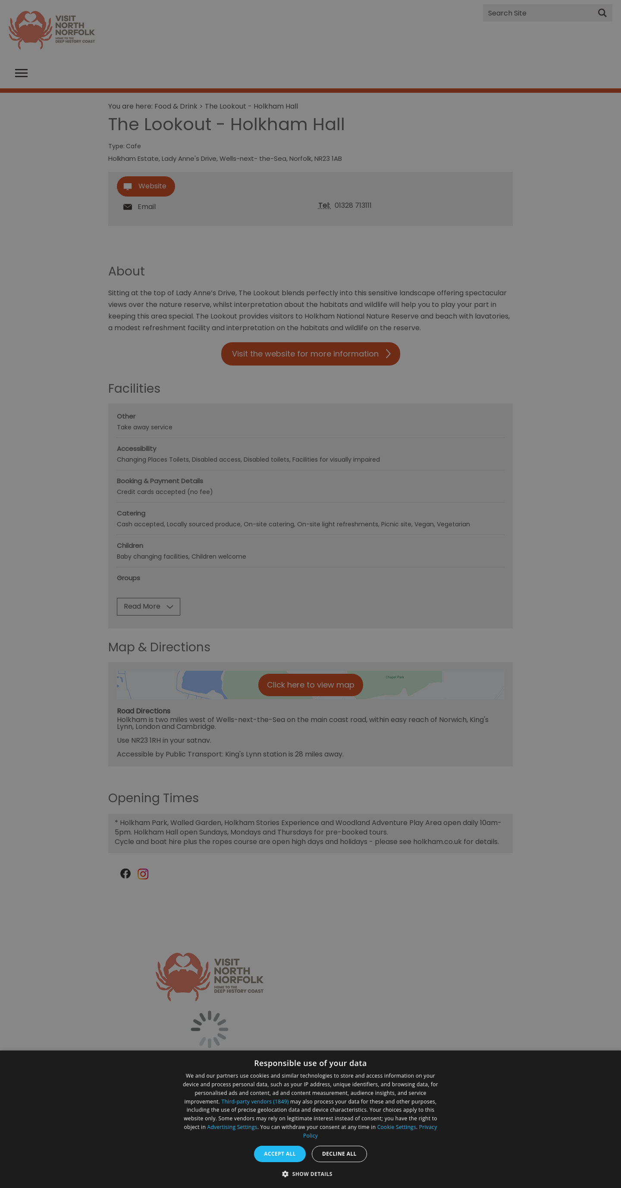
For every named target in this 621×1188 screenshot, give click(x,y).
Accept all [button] (280, 1153)
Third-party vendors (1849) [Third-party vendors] (255, 1101)
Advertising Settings (232, 1127)
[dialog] (310, 1119)
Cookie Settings (396, 1127)
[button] (310, 1173)
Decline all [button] (339, 1153)
